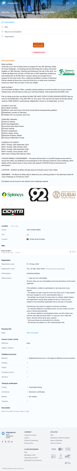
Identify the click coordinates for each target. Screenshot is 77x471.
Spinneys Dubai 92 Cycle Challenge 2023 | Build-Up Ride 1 (29, 12)
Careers (26, 438)
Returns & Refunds (56, 440)
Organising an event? (31, 457)
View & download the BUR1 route (57, 92)
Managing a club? (30, 455)
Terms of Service (55, 443)
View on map (14, 226)
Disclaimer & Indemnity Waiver (60, 438)
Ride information (33, 333)
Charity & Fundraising (31, 440)
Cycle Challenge (36, 181)
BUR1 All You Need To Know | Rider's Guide (15, 411)
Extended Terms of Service (32, 460)
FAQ (51, 435)
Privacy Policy (28, 443)
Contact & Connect (30, 435)
